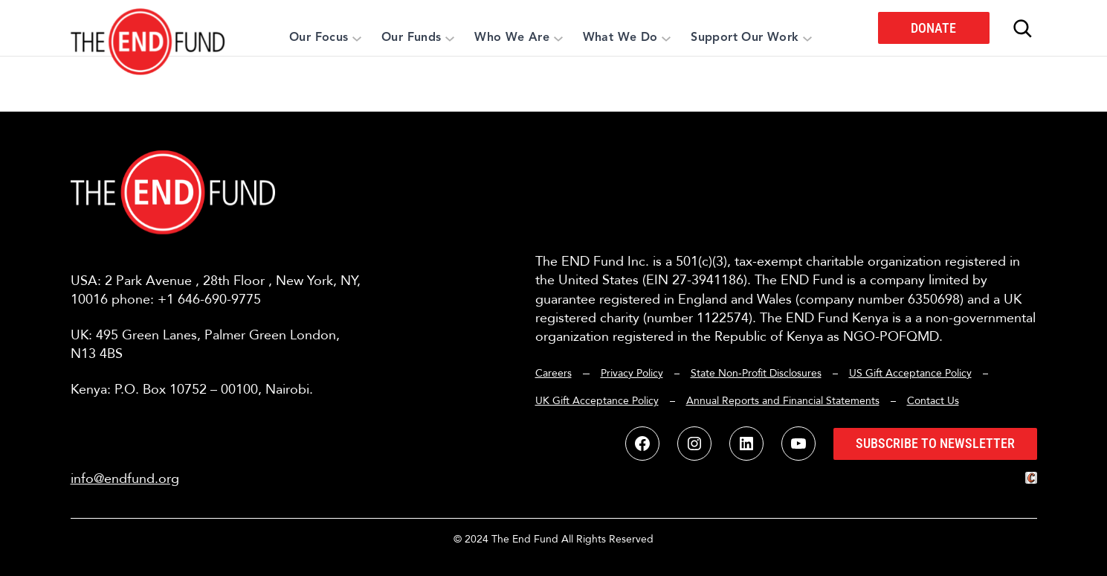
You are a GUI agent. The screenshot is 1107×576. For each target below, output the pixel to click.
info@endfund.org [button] (125, 479)
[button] (148, 28)
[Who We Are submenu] (558, 38)
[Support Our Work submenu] (807, 38)
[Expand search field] (1022, 28)
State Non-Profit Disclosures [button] (756, 373)
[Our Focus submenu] (357, 38)
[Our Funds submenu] (449, 38)
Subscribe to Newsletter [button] (935, 443)
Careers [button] (553, 373)
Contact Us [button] (933, 401)
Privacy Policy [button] (632, 373)
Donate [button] (933, 28)
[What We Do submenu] (666, 38)
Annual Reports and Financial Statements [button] (783, 401)
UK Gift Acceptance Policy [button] (597, 401)
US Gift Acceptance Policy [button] (910, 373)
